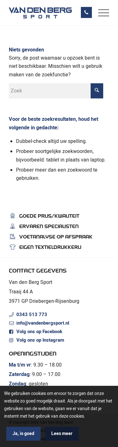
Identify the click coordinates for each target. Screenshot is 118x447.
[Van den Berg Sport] (49, 12)
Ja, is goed (23, 433)
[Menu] (100, 12)
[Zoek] (56, 90)
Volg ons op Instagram (40, 340)
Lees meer (61, 433)
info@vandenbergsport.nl (42, 323)
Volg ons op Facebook (39, 331)
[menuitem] (100, 12)
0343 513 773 (31, 314)
